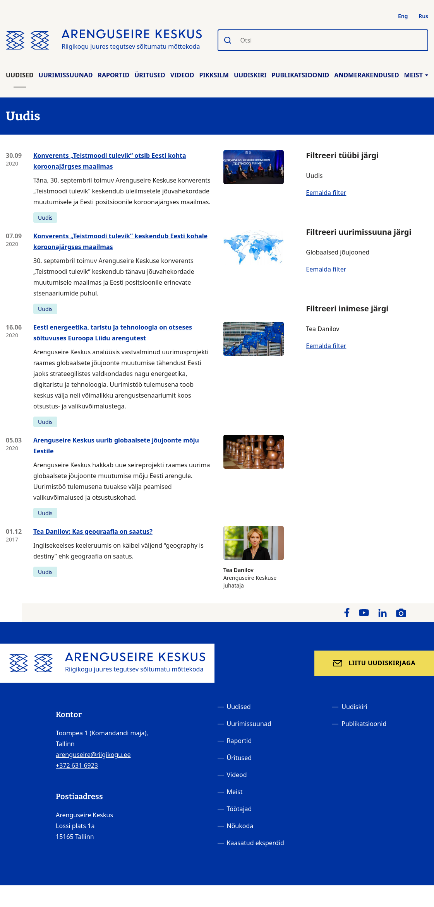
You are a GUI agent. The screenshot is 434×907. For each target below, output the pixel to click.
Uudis (45, 217)
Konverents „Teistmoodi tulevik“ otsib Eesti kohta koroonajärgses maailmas (109, 161)
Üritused (149, 75)
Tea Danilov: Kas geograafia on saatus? (93, 531)
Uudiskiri (250, 75)
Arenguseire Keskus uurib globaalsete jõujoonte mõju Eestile (116, 445)
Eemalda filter (326, 192)
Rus (423, 16)
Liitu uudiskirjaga (381, 663)
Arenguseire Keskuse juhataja (253, 557)
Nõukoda (240, 826)
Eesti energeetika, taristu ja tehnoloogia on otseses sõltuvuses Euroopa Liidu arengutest (112, 332)
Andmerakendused (366, 75)
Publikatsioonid (300, 75)
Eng (403, 16)
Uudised (20, 75)
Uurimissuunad (66, 75)
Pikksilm (213, 75)
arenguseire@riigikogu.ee (93, 754)
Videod (182, 75)
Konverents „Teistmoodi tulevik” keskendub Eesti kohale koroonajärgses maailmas (120, 241)
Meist (416, 75)
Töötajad (239, 809)
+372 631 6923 (77, 765)
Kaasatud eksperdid (255, 843)
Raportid (113, 75)
